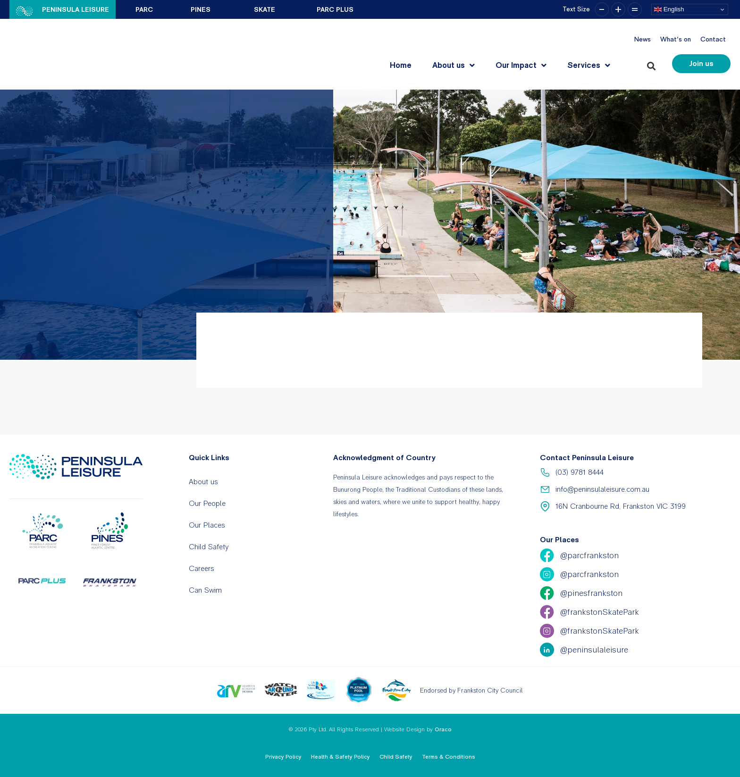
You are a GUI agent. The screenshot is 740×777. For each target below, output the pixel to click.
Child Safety (208, 546)
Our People (207, 503)
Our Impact (521, 65)
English (669, 9)
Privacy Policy (283, 756)
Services (588, 65)
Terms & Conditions (448, 756)
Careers (201, 568)
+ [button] (618, 9)
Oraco (443, 729)
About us (453, 65)
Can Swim (205, 590)
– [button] (601, 9)
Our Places (207, 525)
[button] (653, 64)
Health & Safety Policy (340, 756)
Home (401, 65)
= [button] (634, 9)
